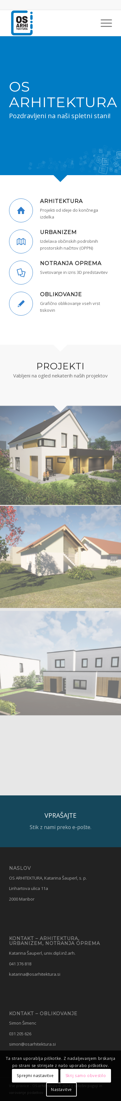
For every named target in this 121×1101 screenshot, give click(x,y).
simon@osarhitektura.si (32, 1044)
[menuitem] (103, 23)
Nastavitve (61, 1089)
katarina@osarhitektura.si (34, 974)
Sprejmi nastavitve (35, 1075)
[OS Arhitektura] (50, 23)
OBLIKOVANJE (61, 294)
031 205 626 (20, 1034)
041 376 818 (20, 964)
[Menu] (103, 23)
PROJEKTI (60, 366)
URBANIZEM (58, 232)
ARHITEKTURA (61, 201)
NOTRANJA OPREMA (71, 263)
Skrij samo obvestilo (86, 1075)
